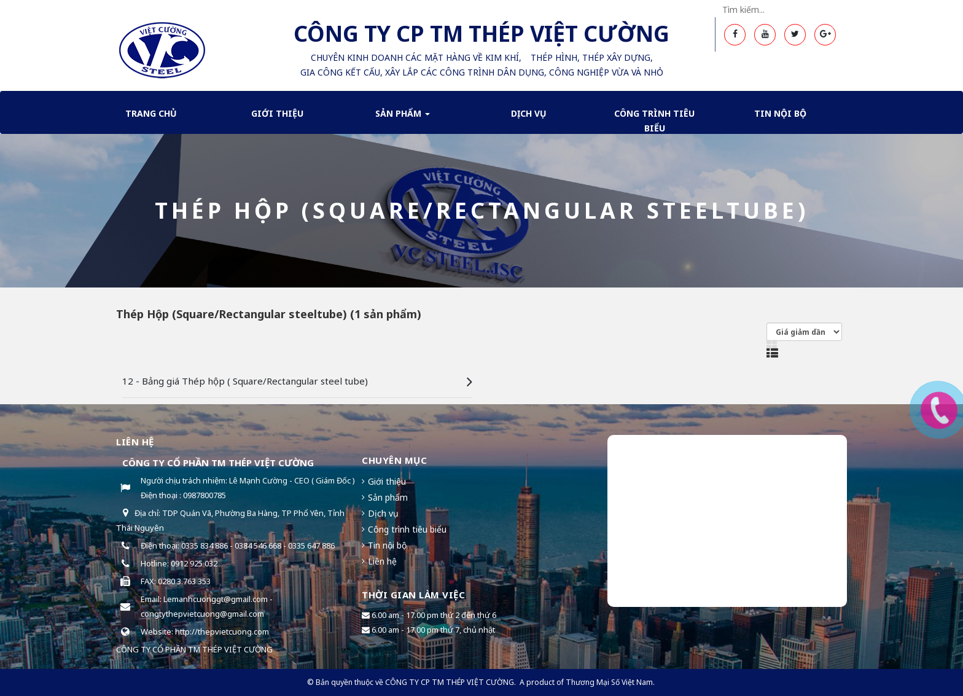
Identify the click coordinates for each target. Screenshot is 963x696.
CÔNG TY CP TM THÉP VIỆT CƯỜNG (449, 682)
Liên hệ (382, 561)
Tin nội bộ (780, 113)
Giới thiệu (277, 113)
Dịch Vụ (529, 113)
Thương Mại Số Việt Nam (609, 682)
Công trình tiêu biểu (654, 121)
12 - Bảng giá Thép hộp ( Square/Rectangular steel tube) (245, 381)
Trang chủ (151, 113)
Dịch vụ (383, 513)
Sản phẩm (402, 117)
